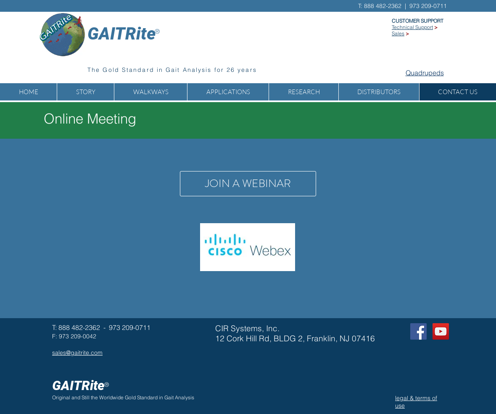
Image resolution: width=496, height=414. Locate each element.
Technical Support (412, 27)
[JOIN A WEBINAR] (248, 183)
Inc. (273, 328)
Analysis (184, 397)
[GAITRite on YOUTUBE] (441, 331)
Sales (398, 33)
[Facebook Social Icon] (418, 331)
